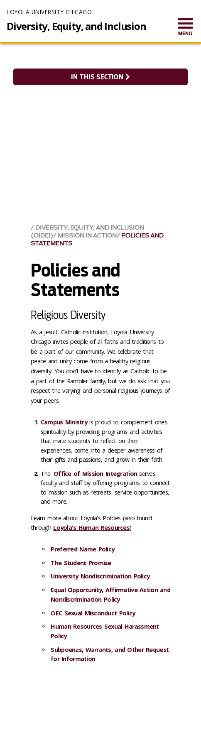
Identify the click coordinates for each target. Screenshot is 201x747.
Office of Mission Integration (95, 474)
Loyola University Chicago (49, 12)
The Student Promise (82, 563)
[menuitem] (185, 27)
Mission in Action (87, 235)
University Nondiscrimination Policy (101, 576)
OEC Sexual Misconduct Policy (93, 613)
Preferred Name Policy (82, 549)
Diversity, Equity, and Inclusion (76, 26)
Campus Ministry (64, 422)
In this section (100, 77)
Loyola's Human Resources (91, 527)
